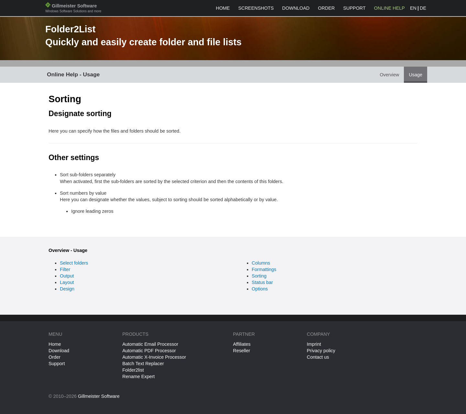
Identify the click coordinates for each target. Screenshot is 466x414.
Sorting (259, 275)
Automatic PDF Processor (149, 350)
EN (413, 8)
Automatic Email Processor (150, 344)
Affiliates (241, 344)
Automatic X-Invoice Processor (154, 357)
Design (67, 288)
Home (223, 8)
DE (423, 8)
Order (326, 8)
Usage (415, 74)
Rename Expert (138, 376)
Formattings (264, 269)
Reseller (241, 350)
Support (354, 8)
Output (67, 275)
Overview (389, 74)
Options (260, 288)
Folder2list (133, 370)
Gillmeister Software (73, 9)
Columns (261, 263)
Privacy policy (321, 350)
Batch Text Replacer (143, 363)
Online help (389, 8)
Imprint (314, 344)
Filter (65, 269)
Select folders (74, 263)
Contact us (318, 357)
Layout (67, 282)
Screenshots (256, 8)
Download (296, 8)
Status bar (262, 282)
